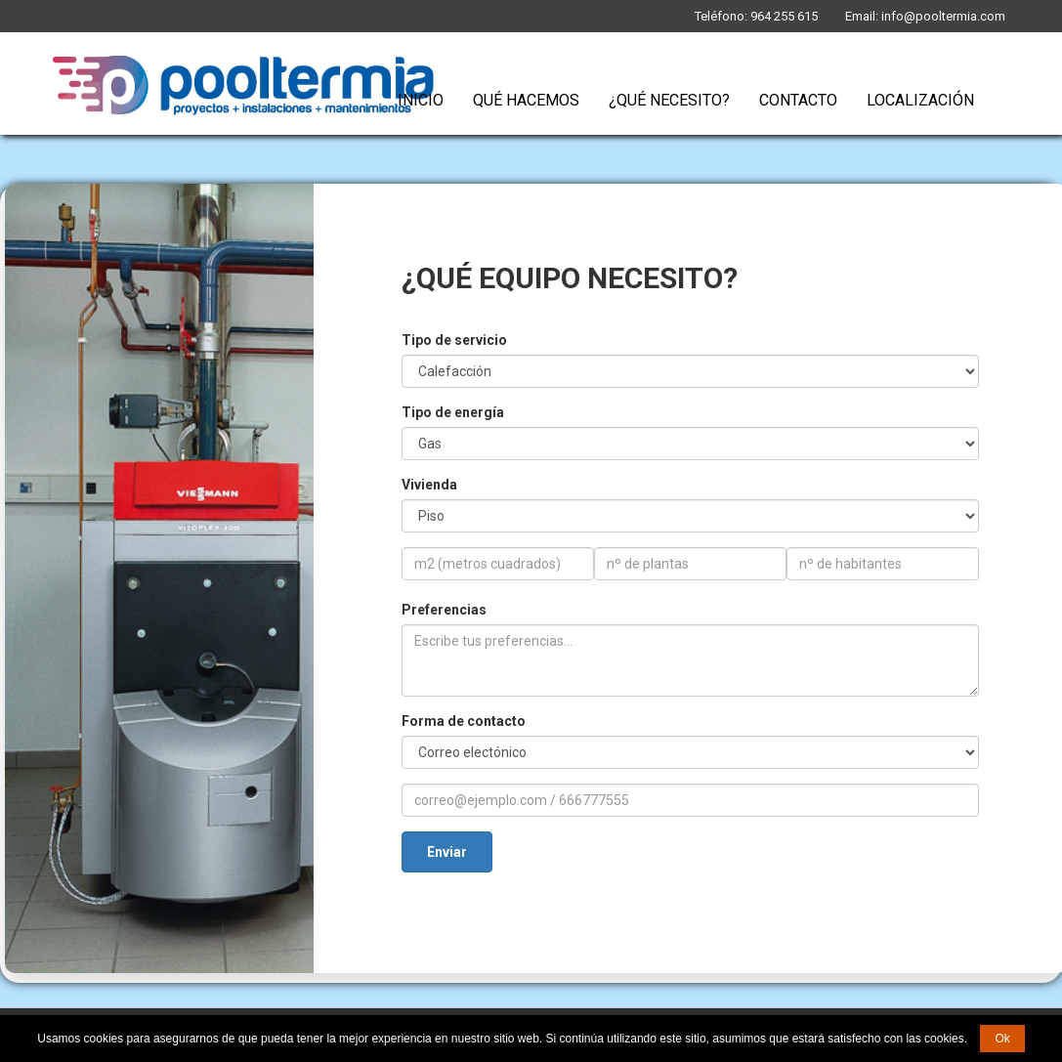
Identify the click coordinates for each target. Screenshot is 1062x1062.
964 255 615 (784, 16)
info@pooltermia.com (943, 16)
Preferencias (444, 609)
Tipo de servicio (454, 340)
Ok (1002, 1038)
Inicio (421, 100)
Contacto (798, 100)
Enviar (447, 852)
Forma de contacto (464, 721)
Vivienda (429, 484)
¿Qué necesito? (669, 100)
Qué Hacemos (526, 100)
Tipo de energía (453, 412)
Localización (920, 100)
